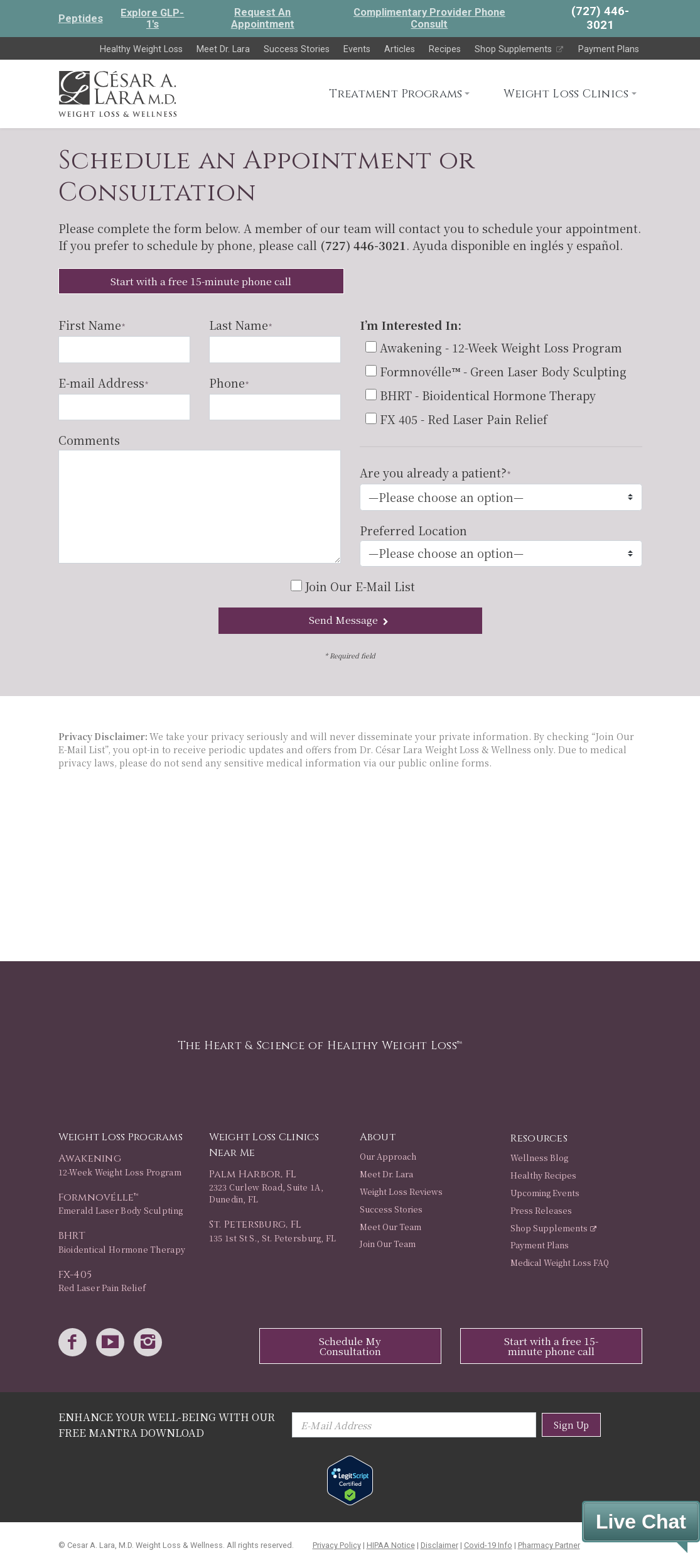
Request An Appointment (262, 18)
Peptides (80, 19)
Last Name (240, 325)
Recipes (445, 49)
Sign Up (571, 1424)
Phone (229, 382)
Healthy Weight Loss (141, 49)
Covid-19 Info (488, 1545)
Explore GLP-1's (152, 18)
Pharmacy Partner (549, 1545)
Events (356, 49)
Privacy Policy (337, 1545)
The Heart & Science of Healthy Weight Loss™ (320, 1046)
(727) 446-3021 (363, 245)
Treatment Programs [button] (395, 94)
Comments (89, 440)
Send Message (350, 620)
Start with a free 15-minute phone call (200, 281)
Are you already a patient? (435, 472)
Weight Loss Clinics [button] (565, 94)
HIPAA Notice (391, 1545)
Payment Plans (608, 49)
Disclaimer (439, 1545)
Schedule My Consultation (350, 1346)
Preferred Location (413, 530)
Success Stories (297, 49)
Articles (399, 49)
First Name (91, 325)
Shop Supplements (519, 49)
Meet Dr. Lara (223, 49)
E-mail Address (103, 382)
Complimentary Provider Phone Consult (429, 18)
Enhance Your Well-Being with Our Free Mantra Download (166, 1424)
